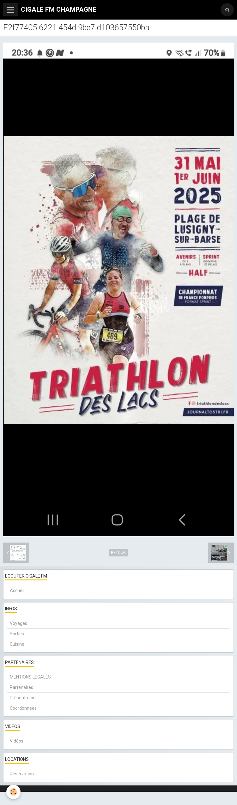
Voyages (18, 623)
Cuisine (17, 644)
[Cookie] (13, 792)
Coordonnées (23, 708)
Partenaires (21, 687)
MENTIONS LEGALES (30, 676)
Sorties (17, 633)
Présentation (23, 697)
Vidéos (16, 740)
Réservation (22, 773)
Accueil (17, 590)
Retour (118, 552)
